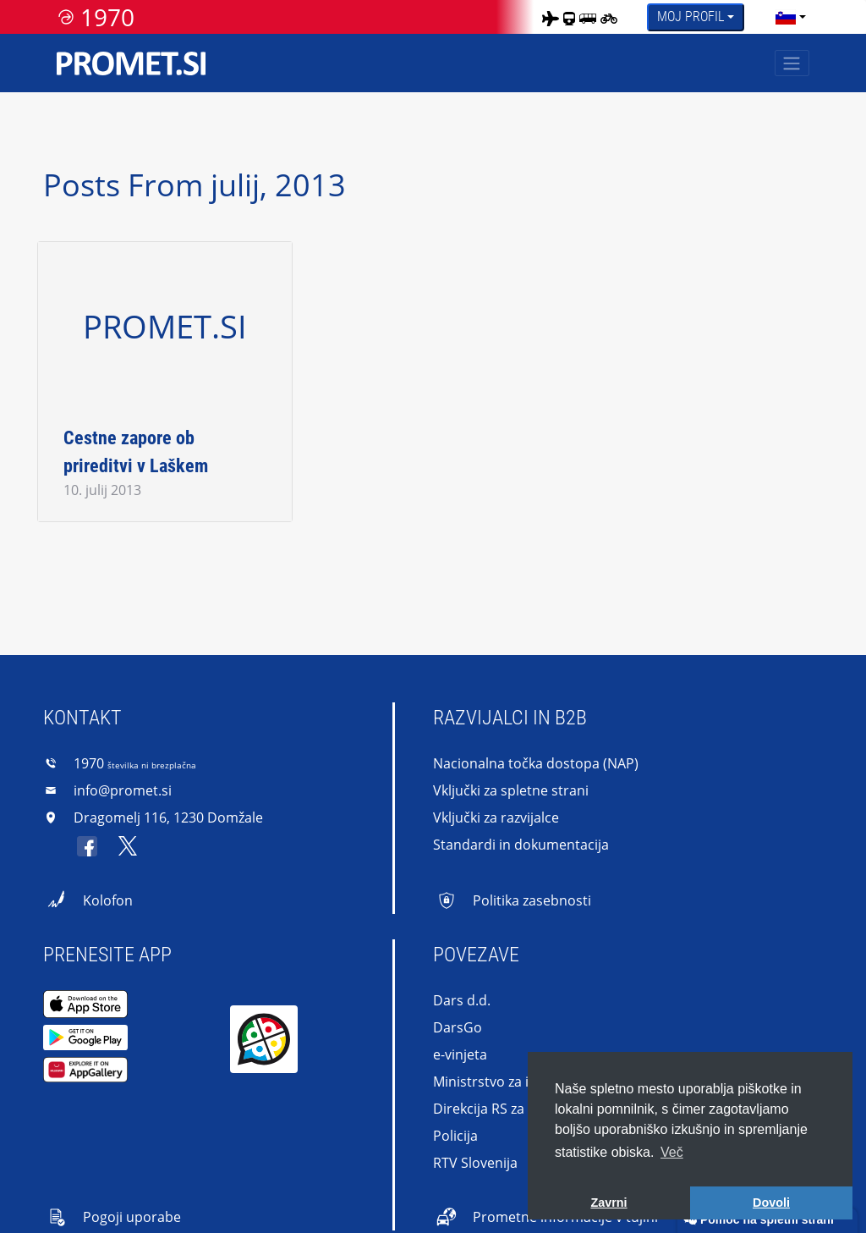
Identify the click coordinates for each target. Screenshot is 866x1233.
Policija (455, 1135)
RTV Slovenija (475, 1162)
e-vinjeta (460, 1054)
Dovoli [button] (771, 1202)
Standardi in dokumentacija (521, 844)
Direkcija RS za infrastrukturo (525, 1108)
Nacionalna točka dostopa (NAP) (536, 763)
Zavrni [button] (608, 1202)
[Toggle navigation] (792, 63)
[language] (785, 17)
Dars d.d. (462, 1000)
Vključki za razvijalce (496, 817)
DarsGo (457, 1027)
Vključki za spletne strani (511, 790)
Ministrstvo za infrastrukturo (524, 1081)
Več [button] (671, 1152)
